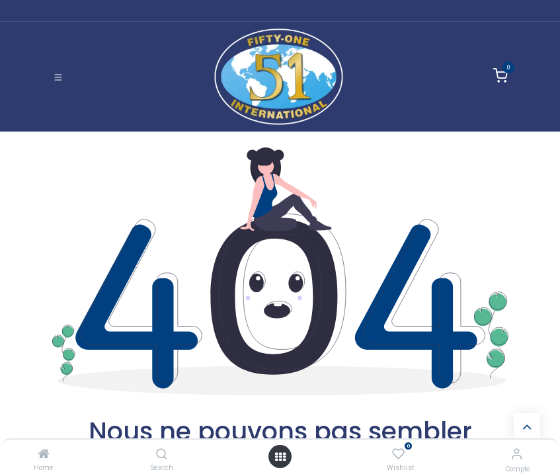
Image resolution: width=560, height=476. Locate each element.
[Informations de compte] (516, 453)
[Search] (161, 454)
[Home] (44, 454)
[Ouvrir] (280, 456)
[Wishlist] (398, 454)
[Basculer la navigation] (58, 77)
